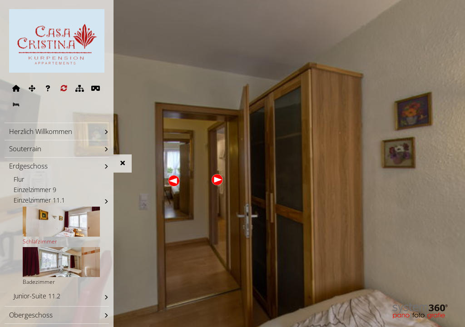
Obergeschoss (31, 314)
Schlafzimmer (61, 226)
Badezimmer (61, 266)
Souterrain (25, 148)
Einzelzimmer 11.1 (39, 200)
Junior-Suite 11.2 (37, 296)
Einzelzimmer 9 (35, 190)
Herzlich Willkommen (40, 131)
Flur (19, 179)
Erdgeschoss (28, 165)
